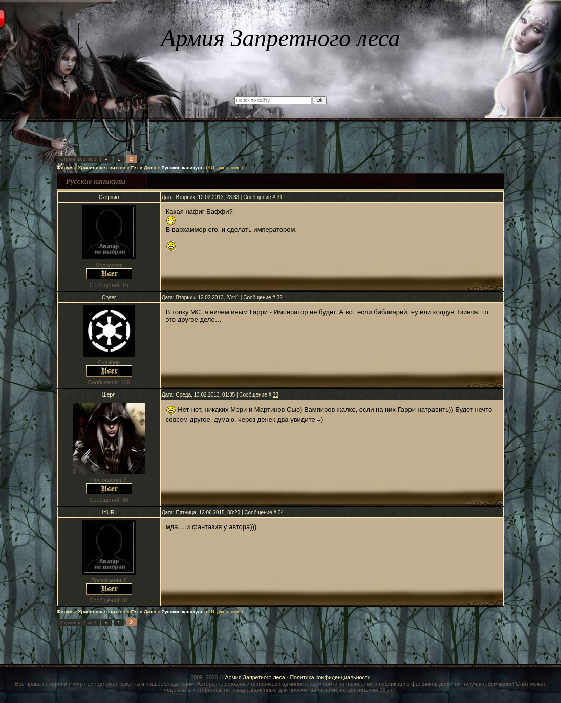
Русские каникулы (183, 167)
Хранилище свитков (101, 167)
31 (280, 197)
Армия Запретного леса (255, 677)
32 (280, 297)
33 (275, 395)
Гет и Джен (143, 167)
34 (281, 512)
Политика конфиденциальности (330, 677)
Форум (65, 167)
